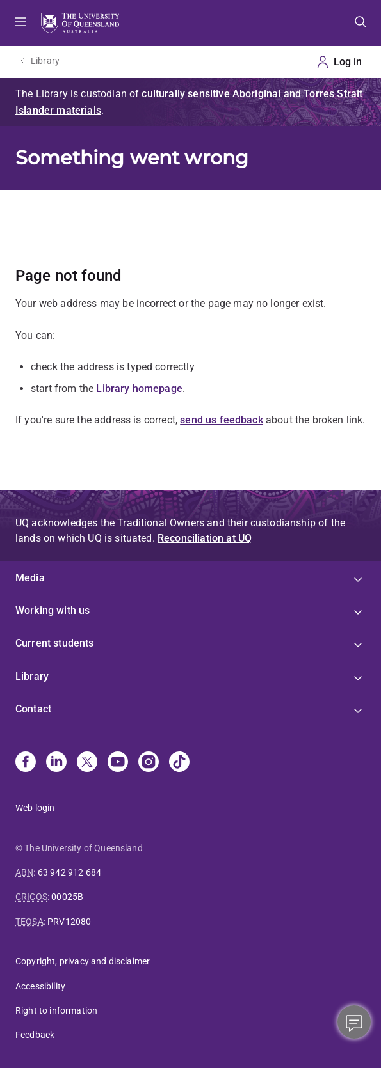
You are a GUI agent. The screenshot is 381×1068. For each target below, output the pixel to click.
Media (30, 578)
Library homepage (139, 388)
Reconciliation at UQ (205, 538)
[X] (87, 763)
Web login (34, 808)
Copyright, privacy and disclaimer (82, 961)
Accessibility (40, 986)
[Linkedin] (56, 763)
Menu (20, 23)
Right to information (56, 1010)
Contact (33, 709)
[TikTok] (179, 763)
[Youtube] (118, 763)
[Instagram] (148, 763)
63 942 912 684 (69, 872)
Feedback (34, 1035)
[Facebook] (25, 763)
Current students (54, 643)
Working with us (52, 610)
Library (45, 61)
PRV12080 (69, 921)
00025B (67, 896)
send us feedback (221, 420)
